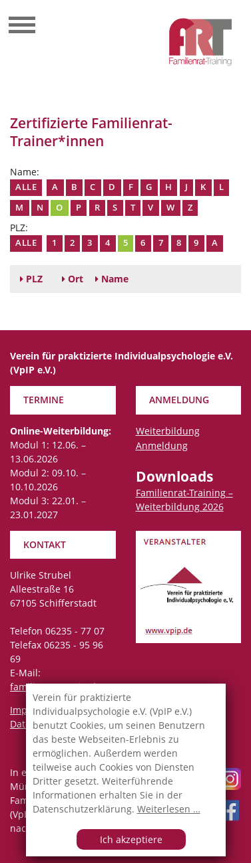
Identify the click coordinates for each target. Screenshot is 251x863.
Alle (26, 187)
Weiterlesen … (168, 809)
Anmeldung (162, 445)
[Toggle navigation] (22, 26)
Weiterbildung (168, 431)
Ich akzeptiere (131, 839)
